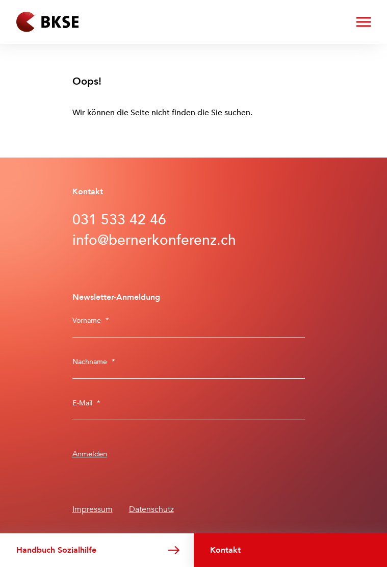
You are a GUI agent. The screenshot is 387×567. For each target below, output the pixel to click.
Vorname (90, 320)
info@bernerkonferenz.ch (154, 240)
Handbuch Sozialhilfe (56, 550)
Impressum (92, 509)
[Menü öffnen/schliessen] (363, 22)
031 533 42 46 (119, 219)
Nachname (93, 362)
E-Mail (86, 403)
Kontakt (225, 550)
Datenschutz (151, 509)
